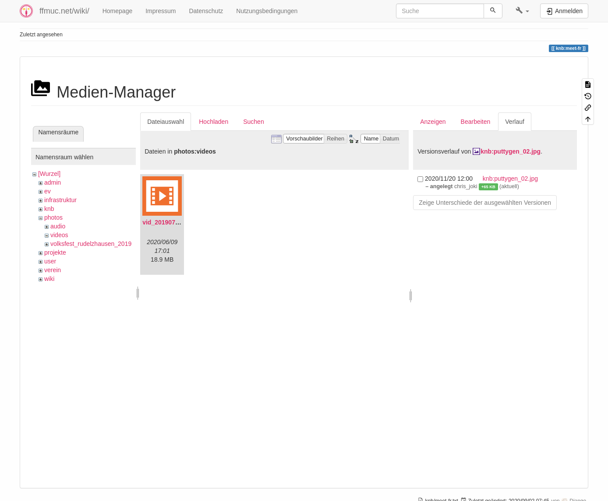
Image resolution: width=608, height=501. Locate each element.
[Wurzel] (49, 173)
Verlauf (514, 121)
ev (47, 191)
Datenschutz (206, 10)
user (50, 261)
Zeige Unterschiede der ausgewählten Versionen (485, 202)
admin (52, 182)
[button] (522, 11)
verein (52, 269)
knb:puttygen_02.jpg (511, 151)
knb (49, 208)
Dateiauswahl (165, 121)
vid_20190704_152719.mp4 (181, 222)
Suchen (253, 121)
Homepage (118, 10)
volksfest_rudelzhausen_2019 (90, 243)
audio (57, 226)
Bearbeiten (476, 121)
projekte (55, 252)
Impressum (160, 10)
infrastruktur (60, 199)
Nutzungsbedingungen (266, 10)
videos (59, 234)
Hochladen (213, 121)
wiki (49, 278)
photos (53, 217)
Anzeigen (432, 121)
